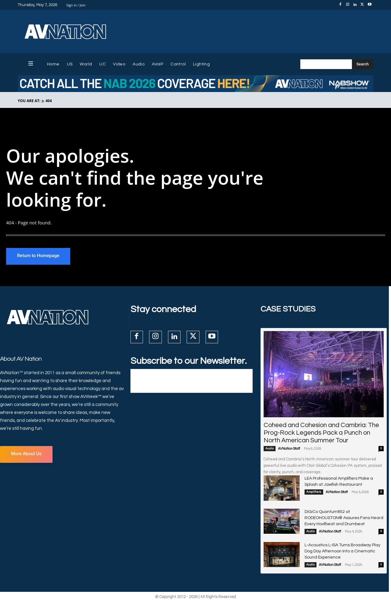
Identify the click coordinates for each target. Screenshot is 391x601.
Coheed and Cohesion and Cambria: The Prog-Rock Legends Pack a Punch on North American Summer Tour (321, 433)
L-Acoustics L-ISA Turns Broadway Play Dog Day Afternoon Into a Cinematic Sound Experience (342, 551)
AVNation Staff (289, 448)
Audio (269, 448)
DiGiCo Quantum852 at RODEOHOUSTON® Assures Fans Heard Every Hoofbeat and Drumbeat (344, 518)
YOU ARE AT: (29, 100)
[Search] (362, 64)
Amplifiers (313, 491)
